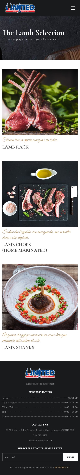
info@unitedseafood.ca (40, 440)
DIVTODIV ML (62, 467)
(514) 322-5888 (40, 435)
